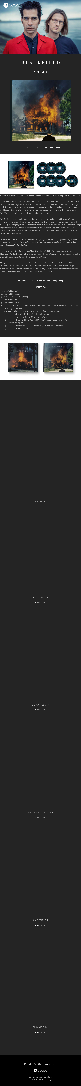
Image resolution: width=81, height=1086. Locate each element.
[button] (75, 5)
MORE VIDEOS (40, 501)
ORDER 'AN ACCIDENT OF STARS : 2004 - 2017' (40, 148)
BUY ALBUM (40, 603)
